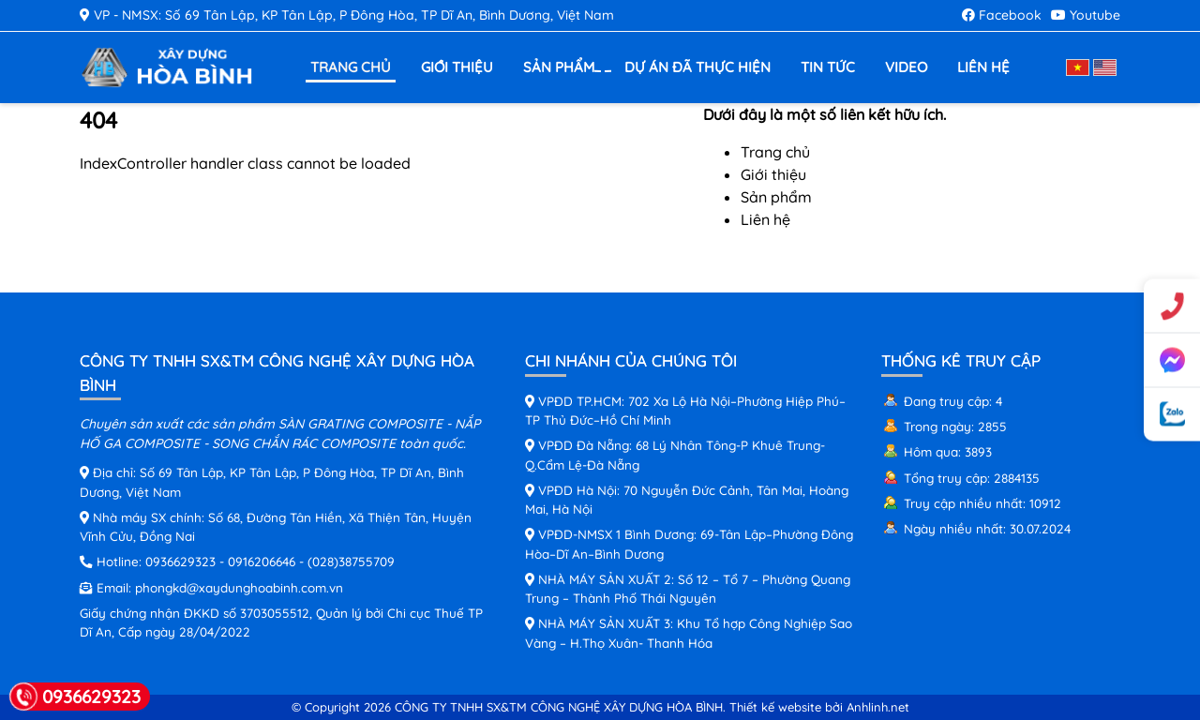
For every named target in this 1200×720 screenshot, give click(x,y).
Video (906, 67)
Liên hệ (983, 67)
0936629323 (180, 561)
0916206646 (261, 561)
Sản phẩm (561, 68)
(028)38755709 (351, 561)
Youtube (1085, 15)
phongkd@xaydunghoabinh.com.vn (239, 587)
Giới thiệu (457, 67)
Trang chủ (350, 67)
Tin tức (828, 67)
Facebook (1002, 15)
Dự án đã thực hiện (697, 67)
